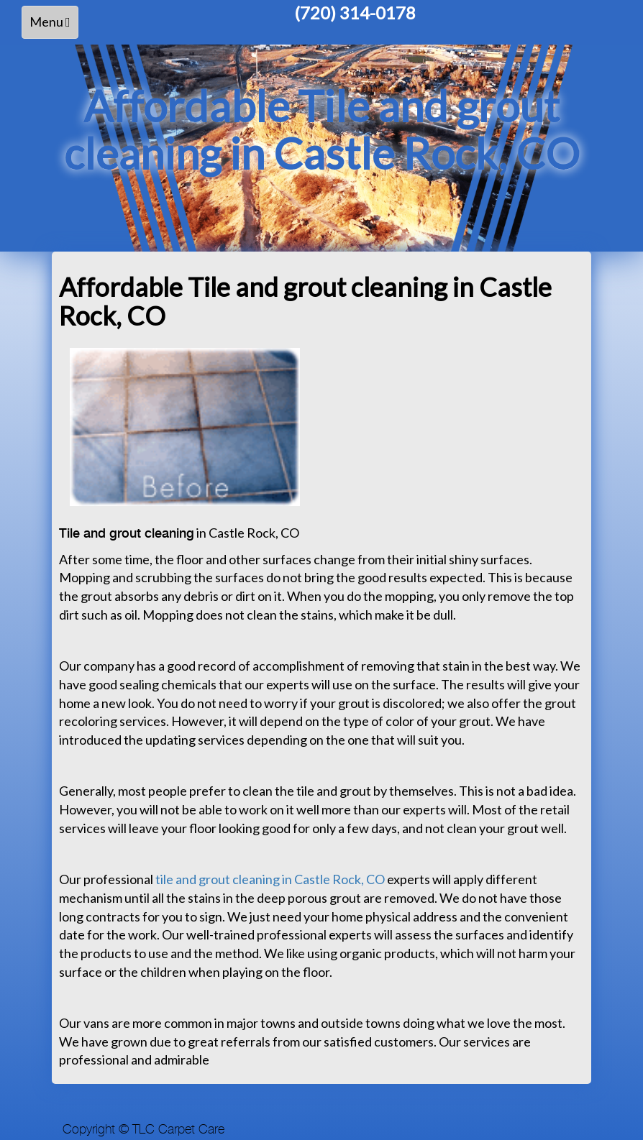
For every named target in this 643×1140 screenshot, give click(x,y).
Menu (53, 25)
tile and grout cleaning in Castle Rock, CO (270, 879)
